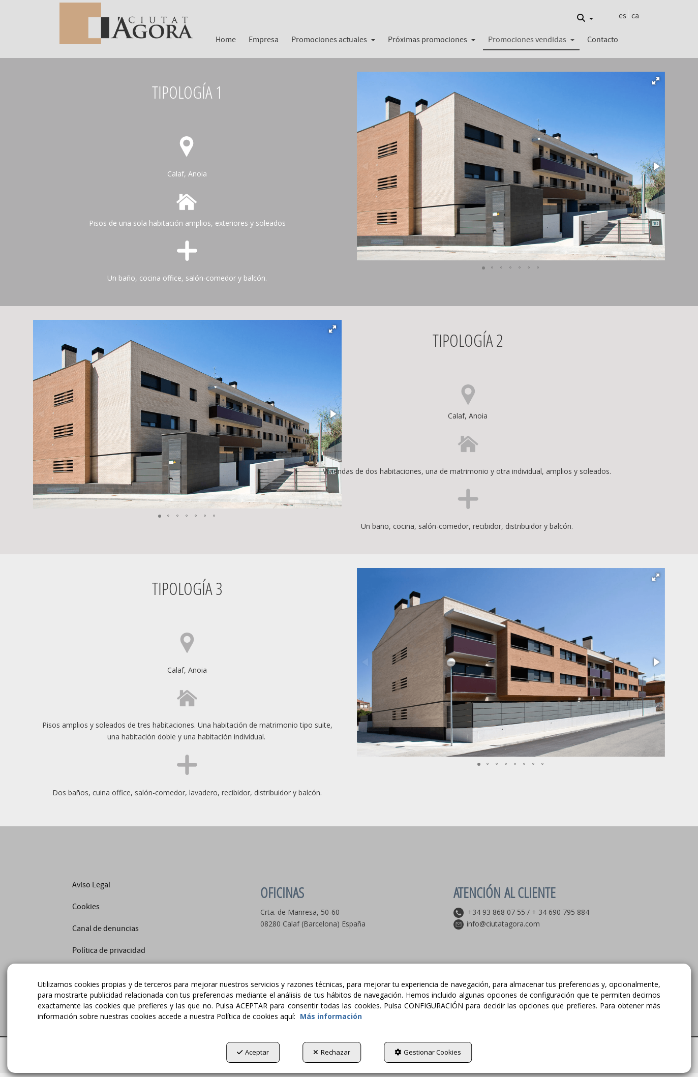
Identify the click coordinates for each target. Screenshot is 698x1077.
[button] (126, 23)
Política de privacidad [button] (108, 950)
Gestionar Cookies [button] (427, 1052)
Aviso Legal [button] (91, 885)
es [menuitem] (622, 16)
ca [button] (635, 16)
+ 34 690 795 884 (560, 912)
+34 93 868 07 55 (496, 912)
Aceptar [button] (253, 1052)
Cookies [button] (86, 907)
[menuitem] (585, 18)
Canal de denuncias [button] (105, 928)
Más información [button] (331, 1016)
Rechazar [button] (331, 1052)
